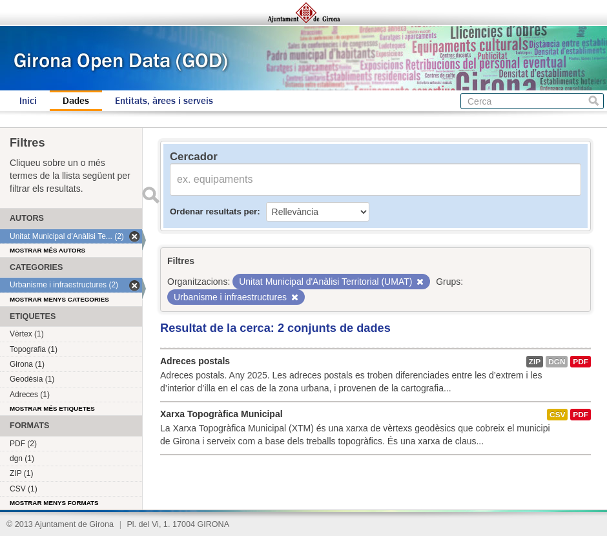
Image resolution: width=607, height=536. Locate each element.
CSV (557, 414)
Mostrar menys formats (54, 502)
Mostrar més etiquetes (52, 408)
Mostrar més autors (47, 250)
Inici (28, 100)
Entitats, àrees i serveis (164, 100)
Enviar (150, 195)
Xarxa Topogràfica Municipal (221, 414)
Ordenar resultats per (213, 211)
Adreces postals (195, 361)
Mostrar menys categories (59, 299)
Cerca (593, 101)
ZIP (534, 361)
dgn (556, 361)
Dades (76, 100)
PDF (580, 361)
